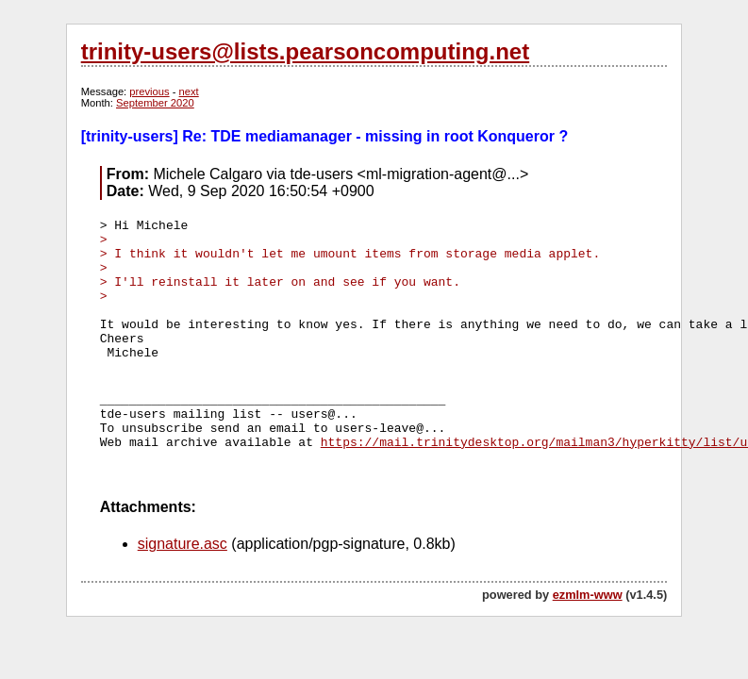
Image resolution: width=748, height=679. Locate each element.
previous (149, 91)
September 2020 (155, 102)
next (189, 91)
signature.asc (182, 544)
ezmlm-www (588, 595)
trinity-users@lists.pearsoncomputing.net (305, 51)
